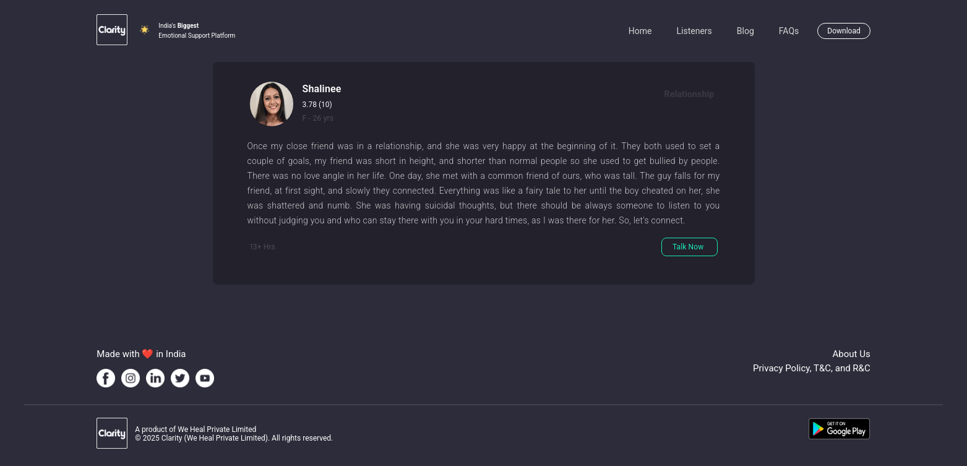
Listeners (693, 31)
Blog (745, 31)
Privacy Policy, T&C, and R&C (811, 368)
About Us (851, 354)
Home (640, 31)
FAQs (789, 31)
